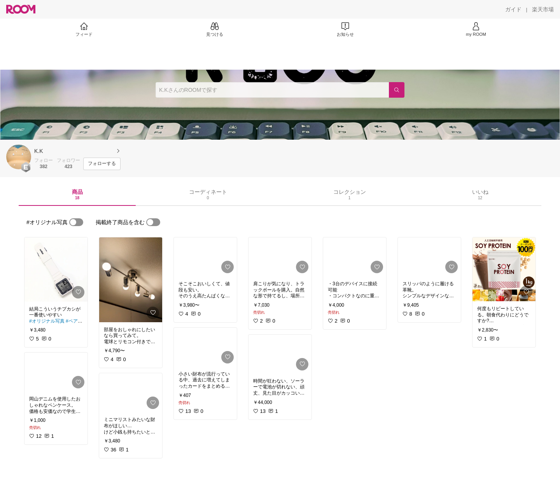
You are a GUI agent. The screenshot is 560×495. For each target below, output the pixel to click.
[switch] (76, 222)
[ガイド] (513, 9)
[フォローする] (102, 164)
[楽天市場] (543, 9)
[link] (56, 269)
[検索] (396, 90)
